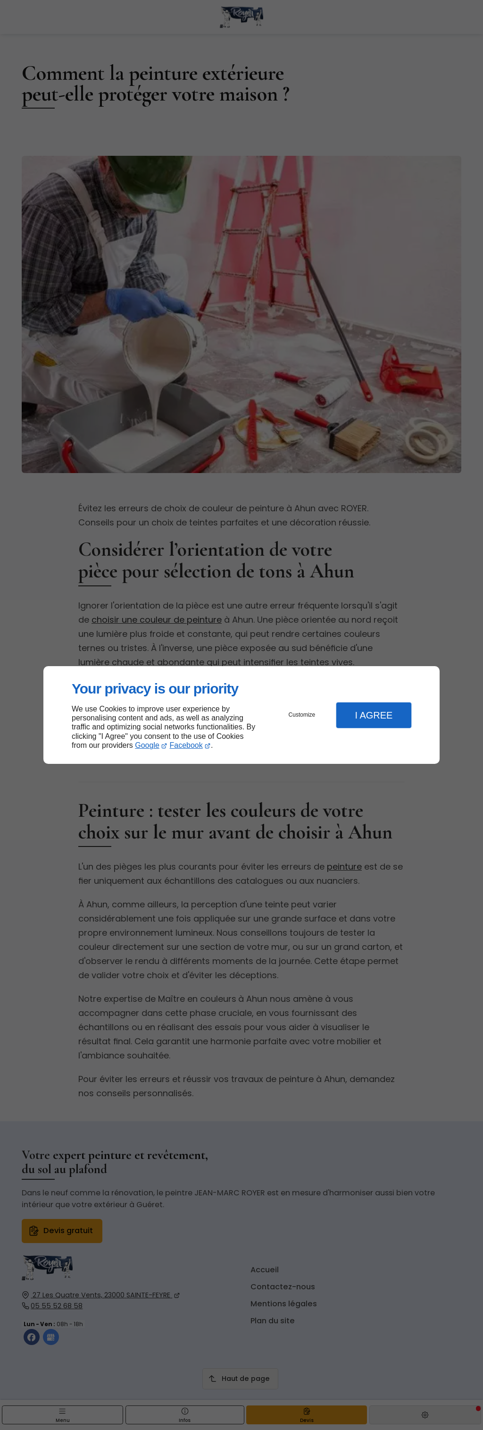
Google (147, 745)
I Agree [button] (373, 715)
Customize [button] (302, 714)
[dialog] (241, 715)
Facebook (186, 745)
